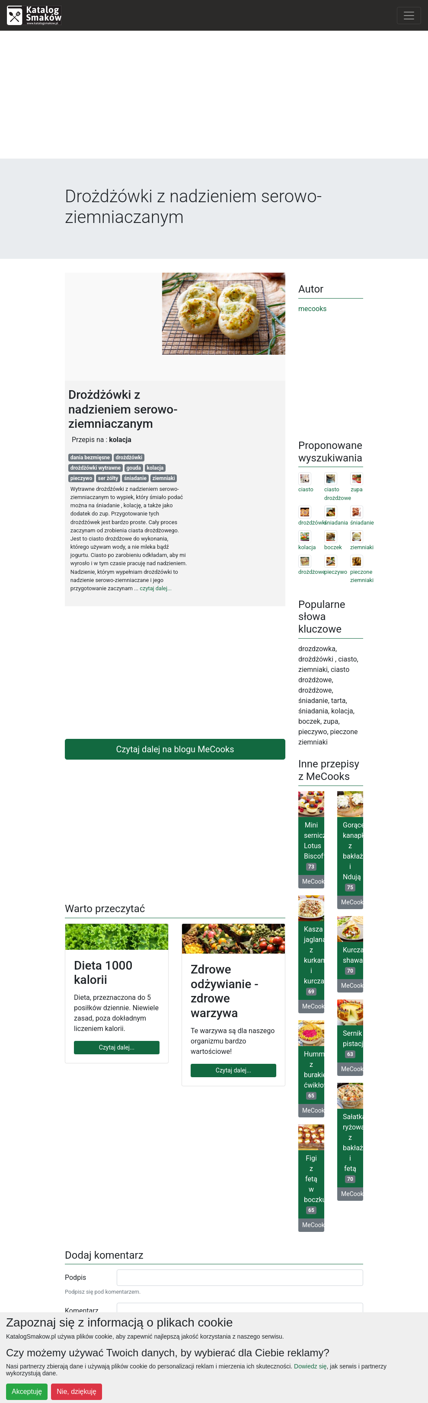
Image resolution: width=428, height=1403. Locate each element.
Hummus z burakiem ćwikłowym (314, 1075)
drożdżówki (129, 458)
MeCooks (313, 881)
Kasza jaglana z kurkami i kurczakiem (314, 960)
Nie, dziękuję (76, 1391)
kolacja (155, 468)
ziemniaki (164, 478)
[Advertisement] (214, 98)
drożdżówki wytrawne (95, 468)
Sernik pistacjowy (353, 1043)
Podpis (75, 1277)
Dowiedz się (310, 1366)
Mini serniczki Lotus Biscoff (314, 846)
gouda (134, 468)
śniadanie (135, 478)
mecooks (312, 309)
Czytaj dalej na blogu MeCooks (175, 749)
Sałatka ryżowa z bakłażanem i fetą (353, 1148)
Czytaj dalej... (116, 1047)
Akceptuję (27, 1391)
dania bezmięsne (90, 458)
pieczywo (81, 478)
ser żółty (108, 478)
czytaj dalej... (156, 588)
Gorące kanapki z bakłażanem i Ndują (353, 856)
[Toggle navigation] (409, 15)
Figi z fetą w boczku (314, 1184)
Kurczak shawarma (353, 960)
